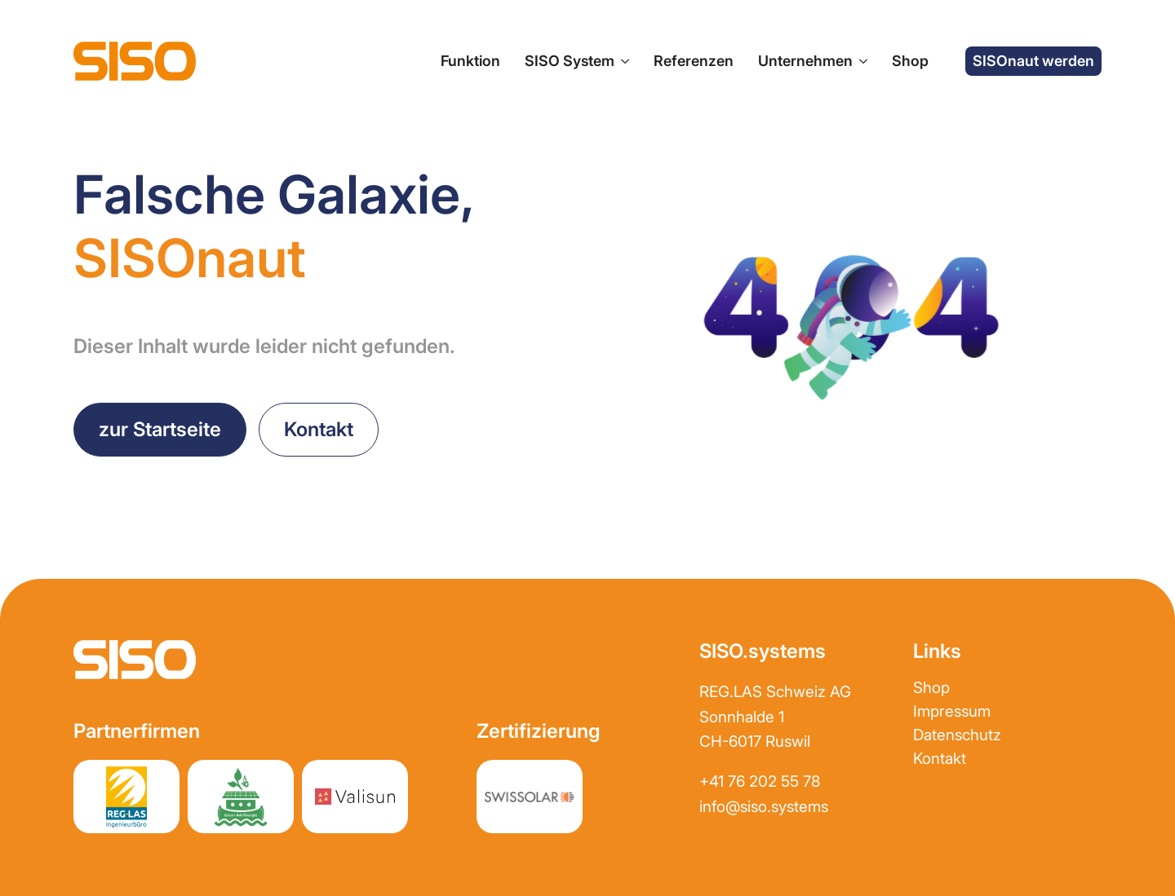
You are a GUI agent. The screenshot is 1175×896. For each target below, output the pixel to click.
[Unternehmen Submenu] (860, 61)
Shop (910, 60)
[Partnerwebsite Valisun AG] (355, 796)
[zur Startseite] (134, 61)
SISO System (569, 60)
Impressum (952, 711)
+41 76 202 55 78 (759, 781)
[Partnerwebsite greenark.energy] (241, 796)
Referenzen (694, 60)
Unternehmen (805, 60)
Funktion (470, 60)
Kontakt (939, 758)
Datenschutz (957, 735)
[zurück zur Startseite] (159, 430)
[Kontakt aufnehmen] (319, 430)
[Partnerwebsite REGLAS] (126, 796)
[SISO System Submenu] (621, 61)
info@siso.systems (763, 806)
